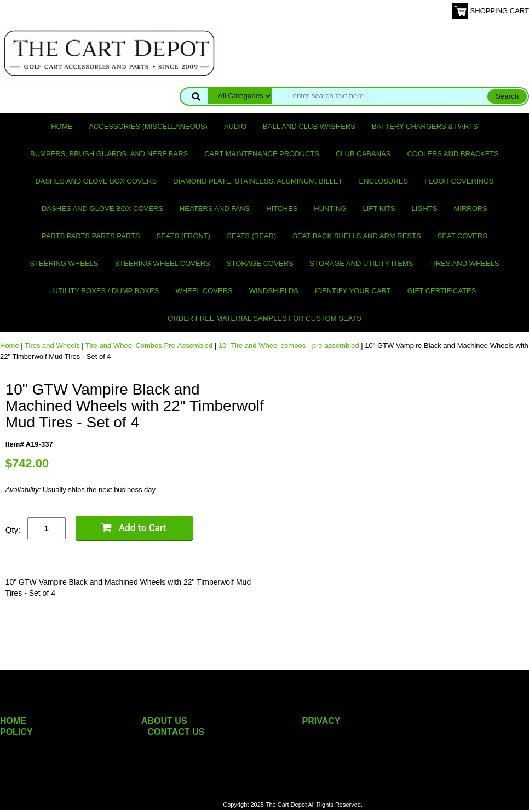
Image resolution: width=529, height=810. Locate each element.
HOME (13, 721)
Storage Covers (260, 263)
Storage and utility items (361, 263)
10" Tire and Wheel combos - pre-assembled (289, 345)
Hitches (281, 208)
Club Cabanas (363, 154)
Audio (235, 126)
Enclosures (384, 181)
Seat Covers (462, 236)
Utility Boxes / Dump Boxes (106, 291)
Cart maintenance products (261, 154)
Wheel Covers (203, 291)
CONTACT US (176, 732)
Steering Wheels (64, 263)
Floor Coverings (458, 181)
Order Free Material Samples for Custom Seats (264, 318)
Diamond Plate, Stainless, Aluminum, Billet (257, 181)
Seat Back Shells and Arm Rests (356, 236)
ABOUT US (164, 721)
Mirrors (470, 208)
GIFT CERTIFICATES (441, 291)
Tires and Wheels (464, 263)
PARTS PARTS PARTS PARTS (91, 236)
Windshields (273, 291)
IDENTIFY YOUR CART (353, 291)
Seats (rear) (251, 236)
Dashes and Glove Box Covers (96, 181)
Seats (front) (184, 236)
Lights (425, 208)
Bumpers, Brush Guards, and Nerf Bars (109, 154)
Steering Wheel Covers (162, 263)
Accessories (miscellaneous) (148, 126)
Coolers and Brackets (453, 154)
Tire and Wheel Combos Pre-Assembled (148, 345)
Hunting (330, 208)
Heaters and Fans (215, 208)
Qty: (13, 529)
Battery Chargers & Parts (425, 126)
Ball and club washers (309, 126)
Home (61, 126)
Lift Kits (379, 208)
